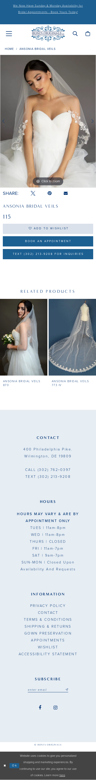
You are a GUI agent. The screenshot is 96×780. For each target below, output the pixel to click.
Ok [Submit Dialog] (14, 765)
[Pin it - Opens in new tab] (49, 193)
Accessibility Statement (48, 654)
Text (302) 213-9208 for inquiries (48, 254)
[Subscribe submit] (67, 690)
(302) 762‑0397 (48, 470)
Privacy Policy (48, 606)
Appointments (48, 640)
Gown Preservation (48, 633)
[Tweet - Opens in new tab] (33, 193)
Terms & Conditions (48, 620)
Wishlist (48, 647)
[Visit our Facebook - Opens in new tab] (40, 708)
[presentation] (23, 337)
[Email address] (48, 690)
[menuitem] (9, 34)
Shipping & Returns (48, 627)
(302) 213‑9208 (48, 477)
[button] (75, 33)
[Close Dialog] (4, 765)
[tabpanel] (48, 121)
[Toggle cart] (87, 33)
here (62, 775)
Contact (48, 613)
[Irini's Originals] (48, 33)
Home (9, 49)
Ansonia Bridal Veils (37, 49)
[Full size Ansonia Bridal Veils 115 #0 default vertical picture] (48, 121)
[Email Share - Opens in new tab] (66, 193)
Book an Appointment (48, 241)
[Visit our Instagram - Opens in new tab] (55, 708)
